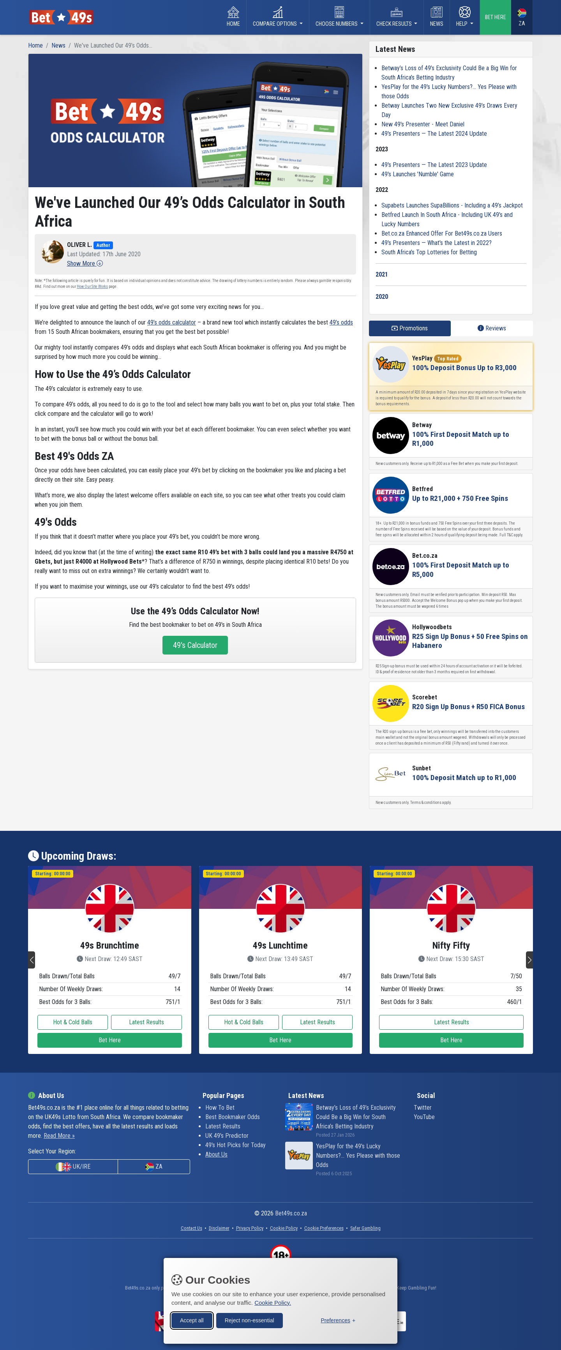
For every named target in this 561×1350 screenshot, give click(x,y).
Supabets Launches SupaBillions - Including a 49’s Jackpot (452, 205)
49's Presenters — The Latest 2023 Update (434, 165)
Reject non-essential (249, 1319)
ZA (521, 18)
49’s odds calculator (171, 322)
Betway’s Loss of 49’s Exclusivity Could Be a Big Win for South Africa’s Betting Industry (356, 1117)
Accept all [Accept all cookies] (192, 1319)
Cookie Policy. (272, 1301)
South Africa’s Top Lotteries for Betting (429, 252)
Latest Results (146, 1022)
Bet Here (110, 1040)
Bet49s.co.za (291, 1213)
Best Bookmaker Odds (232, 1117)
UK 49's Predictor (227, 1135)
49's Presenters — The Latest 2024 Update (434, 133)
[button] (85, 263)
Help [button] (463, 16)
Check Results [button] (394, 16)
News (436, 16)
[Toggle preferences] (338, 1319)
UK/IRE (73, 1166)
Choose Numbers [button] (337, 16)
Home (233, 16)
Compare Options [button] (275, 16)
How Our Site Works (92, 286)
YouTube (424, 1117)
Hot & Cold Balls (72, 1022)
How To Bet (220, 1107)
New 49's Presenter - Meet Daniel (422, 124)
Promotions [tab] (410, 328)
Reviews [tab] (492, 328)
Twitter (423, 1107)
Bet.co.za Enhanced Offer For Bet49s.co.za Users (441, 233)
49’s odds (341, 322)
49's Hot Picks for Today (235, 1145)
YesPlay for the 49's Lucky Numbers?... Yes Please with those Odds (358, 1155)
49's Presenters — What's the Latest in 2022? (436, 243)
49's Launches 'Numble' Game (417, 174)
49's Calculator (195, 645)
